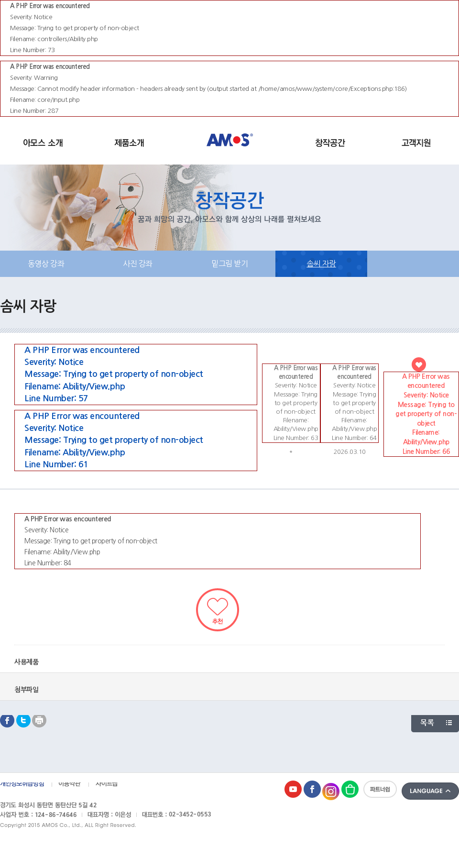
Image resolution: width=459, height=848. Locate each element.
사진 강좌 (138, 263)
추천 (217, 609)
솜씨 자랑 (321, 263)
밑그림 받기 (229, 263)
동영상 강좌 (46, 263)
